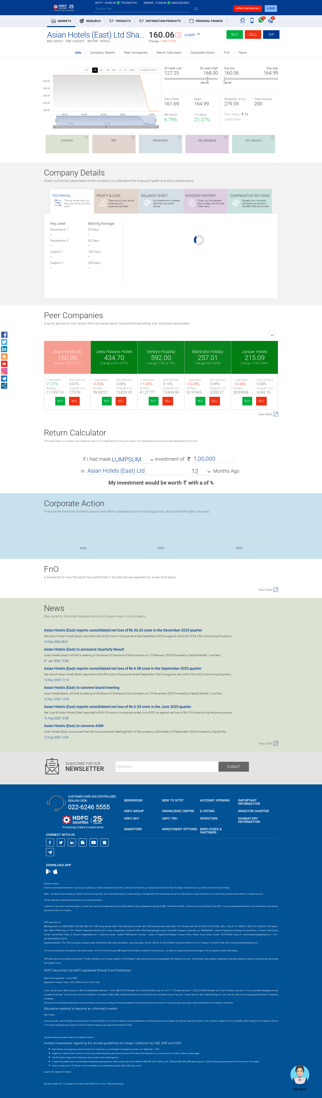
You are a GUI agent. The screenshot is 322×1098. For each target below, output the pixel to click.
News (243, 52)
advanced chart (148, 70)
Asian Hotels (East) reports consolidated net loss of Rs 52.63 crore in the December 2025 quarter (123, 630)
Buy (234, 34)
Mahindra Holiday (207, 351)
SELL (74, 401)
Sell (253, 34)
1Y (119, 70)
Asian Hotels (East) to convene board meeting (81, 687)
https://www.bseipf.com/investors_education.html (64, 1029)
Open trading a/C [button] (248, 8)
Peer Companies (135, 52)
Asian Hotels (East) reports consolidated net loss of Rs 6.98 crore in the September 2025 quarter (122, 668)
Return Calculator (169, 52)
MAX (132, 70)
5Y (125, 70)
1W (101, 70)
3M (113, 70)
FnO (227, 52)
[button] (192, 35)
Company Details (102, 52)
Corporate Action (203, 52)
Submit (233, 766)
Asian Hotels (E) (67, 351)
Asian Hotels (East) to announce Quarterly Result (84, 649)
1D (95, 70)
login (271, 8)
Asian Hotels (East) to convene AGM (74, 726)
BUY (60, 401)
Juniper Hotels (254, 351)
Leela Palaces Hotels (114, 351)
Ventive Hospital (161, 351)
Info (78, 52)
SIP (271, 34)
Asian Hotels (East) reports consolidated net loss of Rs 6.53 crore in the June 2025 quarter (117, 706)
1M (107, 70)
